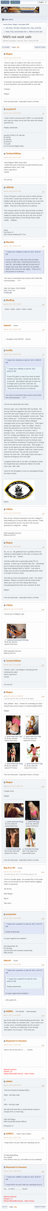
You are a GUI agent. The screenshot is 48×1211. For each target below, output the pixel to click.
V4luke (9, 509)
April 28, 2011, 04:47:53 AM (12, 918)
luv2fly (9, 350)
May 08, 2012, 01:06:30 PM (12, 1171)
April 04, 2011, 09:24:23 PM (12, 329)
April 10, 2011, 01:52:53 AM (12, 871)
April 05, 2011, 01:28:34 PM (14, 786)
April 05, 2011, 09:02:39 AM (12, 546)
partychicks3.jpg (32, 822)
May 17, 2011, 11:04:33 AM (12, 1015)
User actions (40, 47)
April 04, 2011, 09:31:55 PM (12, 513)
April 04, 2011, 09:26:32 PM (12, 354)
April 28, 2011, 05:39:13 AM (12, 964)
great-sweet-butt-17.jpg (33, 764)
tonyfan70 (11, 109)
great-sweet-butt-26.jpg (14, 822)
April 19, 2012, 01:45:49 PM (12, 1045)
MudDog (10, 300)
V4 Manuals (8, 292)
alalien (9, 1081)
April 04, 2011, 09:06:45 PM (12, 246)
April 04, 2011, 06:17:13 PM (12, 157)
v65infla (10, 187)
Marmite (10, 242)
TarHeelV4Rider (13, 153)
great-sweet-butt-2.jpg (13, 736)
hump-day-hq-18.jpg (12, 849)
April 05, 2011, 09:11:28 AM (14, 609)
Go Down (5, 47)
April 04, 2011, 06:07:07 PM (12, 113)
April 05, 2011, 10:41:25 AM (12, 664)
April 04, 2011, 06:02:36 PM (12, 58)
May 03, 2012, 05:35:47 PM (12, 1137)
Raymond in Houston (16, 1041)
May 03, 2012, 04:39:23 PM (12, 1085)
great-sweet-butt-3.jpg (32, 736)
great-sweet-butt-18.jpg (13, 764)
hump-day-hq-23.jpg (30, 849)
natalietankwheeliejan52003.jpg (16, 640)
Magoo (9, 54)
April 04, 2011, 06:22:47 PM (12, 191)
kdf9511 (10, 1134)
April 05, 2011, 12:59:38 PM (14, 696)
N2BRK (9, 1011)
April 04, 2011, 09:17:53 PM (12, 304)
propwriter (11, 914)
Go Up (4, 1207)
